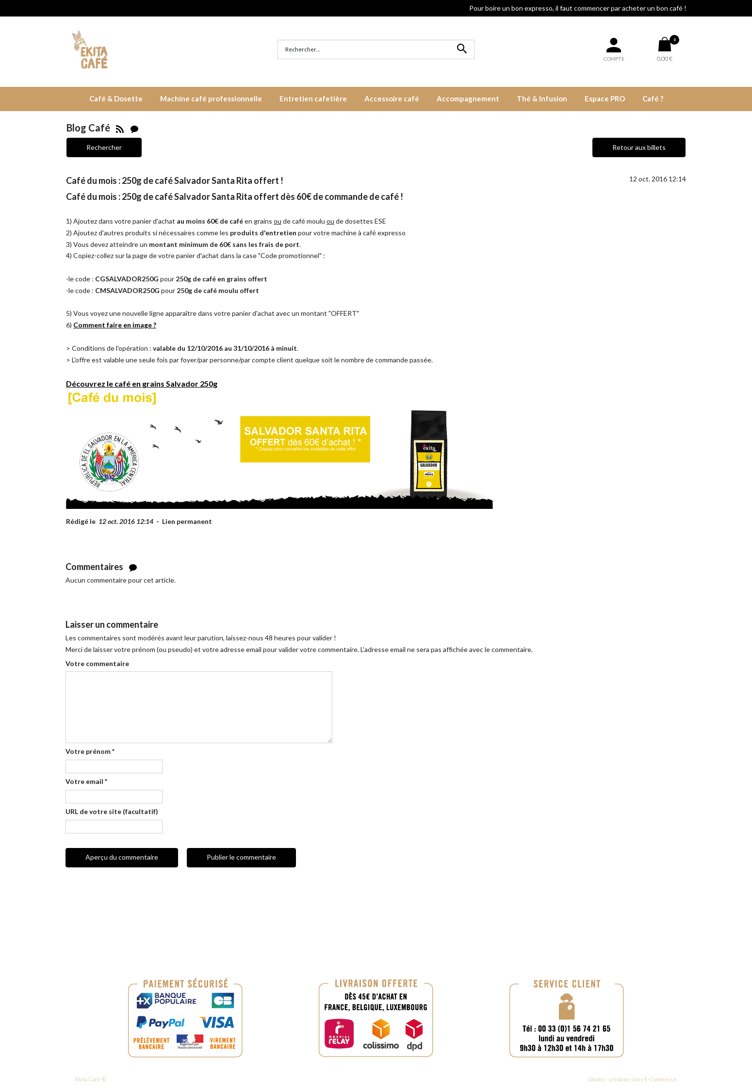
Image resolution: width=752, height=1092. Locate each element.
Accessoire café (391, 98)
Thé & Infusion (542, 98)
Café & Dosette (116, 98)
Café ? (652, 98)
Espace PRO (605, 98)
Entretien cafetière (313, 98)
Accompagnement (468, 98)
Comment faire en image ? (114, 325)
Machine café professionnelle (211, 98)
